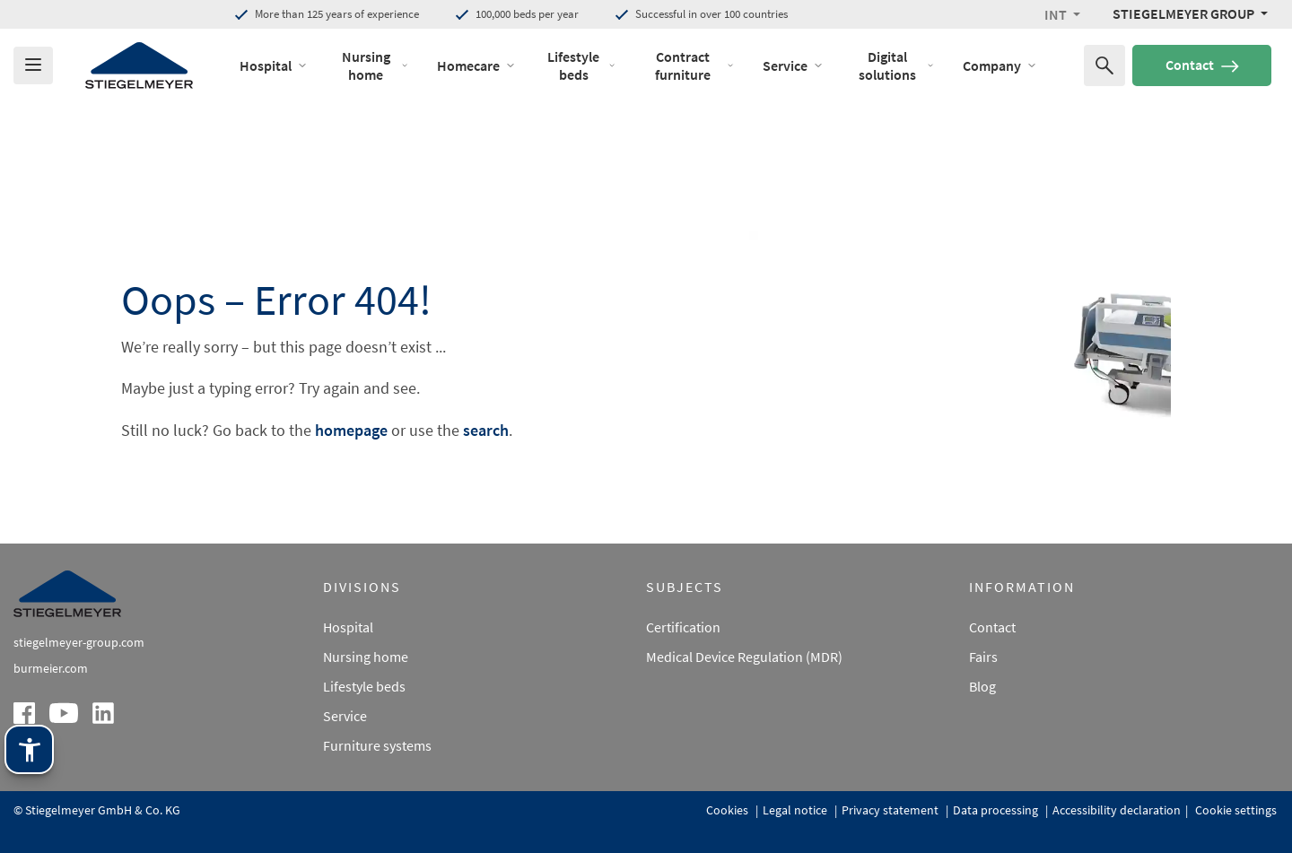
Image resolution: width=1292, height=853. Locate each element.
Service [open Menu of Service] (793, 65)
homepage (351, 430)
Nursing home (365, 657)
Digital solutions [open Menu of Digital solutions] (896, 65)
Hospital (348, 627)
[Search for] (1104, 65)
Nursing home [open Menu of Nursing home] (375, 65)
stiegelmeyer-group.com (78, 642)
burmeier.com (50, 668)
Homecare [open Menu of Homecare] (476, 65)
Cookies (728, 810)
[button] (1062, 14)
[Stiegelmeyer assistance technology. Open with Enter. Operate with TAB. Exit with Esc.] (29, 749)
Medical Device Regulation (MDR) (744, 657)
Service (345, 716)
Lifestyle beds (364, 686)
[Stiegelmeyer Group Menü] (1190, 13)
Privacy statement (891, 810)
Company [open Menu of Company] (1000, 65)
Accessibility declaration (1116, 810)
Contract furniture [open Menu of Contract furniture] (694, 65)
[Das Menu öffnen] (33, 65)
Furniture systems (377, 745)
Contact (1202, 65)
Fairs (983, 657)
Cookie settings (1234, 810)
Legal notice (796, 810)
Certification (683, 627)
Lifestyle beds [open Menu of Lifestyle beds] (581, 65)
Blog (982, 686)
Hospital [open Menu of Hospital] (274, 65)
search (486, 430)
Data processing (997, 810)
